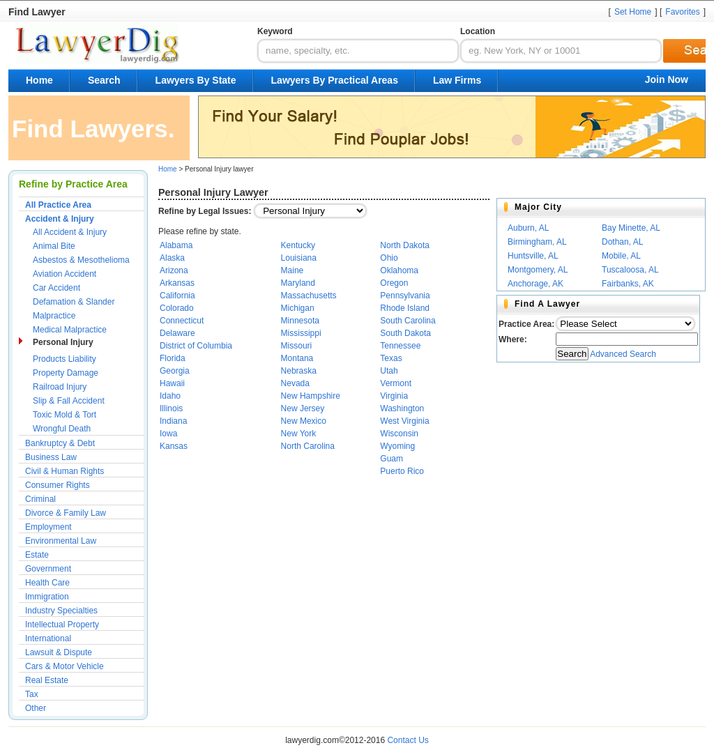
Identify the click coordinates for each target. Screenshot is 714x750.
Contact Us (407, 740)
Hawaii (172, 383)
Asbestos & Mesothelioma (81, 260)
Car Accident (56, 288)
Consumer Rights (57, 485)
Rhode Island (405, 308)
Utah (388, 371)
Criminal (40, 499)
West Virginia (404, 421)
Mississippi (301, 333)
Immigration (47, 597)
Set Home (632, 12)
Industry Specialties (61, 610)
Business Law (51, 457)
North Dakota (405, 245)
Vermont (395, 383)
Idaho (170, 396)
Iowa (168, 433)
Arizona (174, 270)
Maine (292, 270)
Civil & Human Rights (64, 471)
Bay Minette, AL (631, 228)
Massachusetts (309, 295)
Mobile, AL (621, 256)
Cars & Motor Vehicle (64, 666)
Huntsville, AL (533, 256)
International (48, 638)
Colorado (177, 308)
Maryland (298, 283)
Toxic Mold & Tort (64, 415)
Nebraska (299, 371)
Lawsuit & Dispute (58, 652)
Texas (391, 358)
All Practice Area (58, 205)
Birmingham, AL (537, 242)
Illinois (171, 408)
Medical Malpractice (70, 330)
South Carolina (407, 321)
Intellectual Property (62, 624)
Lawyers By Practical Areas (334, 80)
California (177, 295)
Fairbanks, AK (628, 284)
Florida (172, 358)
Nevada (295, 383)
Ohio (388, 258)
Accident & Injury (59, 219)
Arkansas (177, 283)
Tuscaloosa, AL (630, 270)
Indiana (173, 421)
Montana (297, 358)
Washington (402, 408)
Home (39, 80)
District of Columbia (196, 346)
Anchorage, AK (535, 284)
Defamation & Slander (73, 302)
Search (104, 80)
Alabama (176, 245)
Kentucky (298, 245)
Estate (37, 555)
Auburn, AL (528, 228)
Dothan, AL (622, 242)
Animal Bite (54, 246)
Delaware (177, 333)
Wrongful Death (62, 429)
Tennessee (400, 346)
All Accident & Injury (70, 232)
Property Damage (65, 373)
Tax (31, 694)
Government (48, 569)
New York (299, 433)
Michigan (297, 308)
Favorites (682, 12)
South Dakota (405, 333)
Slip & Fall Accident (69, 401)
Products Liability (64, 359)
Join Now (666, 79)
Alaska (172, 258)
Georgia (175, 371)
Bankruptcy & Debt (60, 443)
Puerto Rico (402, 471)
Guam (391, 459)
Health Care (47, 583)
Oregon (394, 283)
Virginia (394, 396)
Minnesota (300, 321)
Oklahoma (399, 270)
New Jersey (303, 408)
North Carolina (308, 446)
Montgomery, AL (538, 270)
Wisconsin (399, 433)
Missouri (296, 346)
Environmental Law (60, 541)
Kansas (174, 446)
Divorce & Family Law (65, 513)
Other (35, 708)
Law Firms (457, 80)
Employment (48, 527)
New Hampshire (310, 396)
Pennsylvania (405, 295)
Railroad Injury (59, 387)
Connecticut (182, 321)
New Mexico (303, 421)
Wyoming (397, 446)
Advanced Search (623, 354)
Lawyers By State (195, 80)
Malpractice (54, 316)
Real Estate (46, 680)
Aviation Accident (64, 274)
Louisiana (299, 258)
